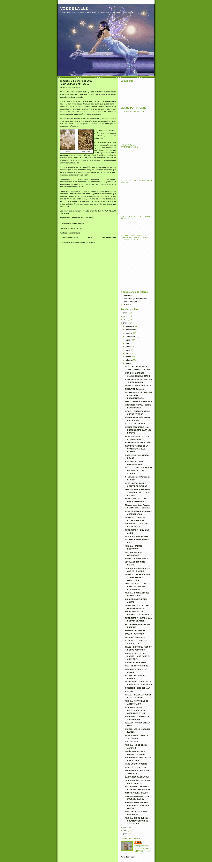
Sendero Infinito (130, 301)
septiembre (131, 336)
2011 (125, 320)
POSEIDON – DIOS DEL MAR (137, 688)
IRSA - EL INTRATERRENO (136, 666)
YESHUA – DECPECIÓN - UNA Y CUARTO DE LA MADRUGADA (138, 577)
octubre (129, 333)
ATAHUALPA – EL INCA (135, 424)
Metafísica (128, 296)
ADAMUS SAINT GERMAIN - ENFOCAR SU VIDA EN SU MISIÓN (137, 805)
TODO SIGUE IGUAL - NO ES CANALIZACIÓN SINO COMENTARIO (137, 587)
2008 (125, 831)
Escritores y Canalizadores (135, 299)
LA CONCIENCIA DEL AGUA (137, 777)
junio (128, 347)
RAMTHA (129, 691)
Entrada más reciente (69, 237)
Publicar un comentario (70, 233)
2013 (125, 313)
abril (128, 353)
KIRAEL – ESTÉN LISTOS (136, 767)
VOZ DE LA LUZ (74, 8)
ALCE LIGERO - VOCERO (136, 764)
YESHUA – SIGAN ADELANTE (138, 385)
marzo (129, 357)
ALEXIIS (127, 304)
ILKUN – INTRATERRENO (136, 662)
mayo (128, 350)
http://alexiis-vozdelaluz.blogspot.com (76, 218)
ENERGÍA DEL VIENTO (135, 630)
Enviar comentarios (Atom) (83, 242)
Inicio (90, 237)
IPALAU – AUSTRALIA (134, 634)
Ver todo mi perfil (128, 857)
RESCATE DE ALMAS (134, 389)
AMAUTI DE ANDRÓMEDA (136, 558)
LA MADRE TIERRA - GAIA (136, 536)
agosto (129, 340)
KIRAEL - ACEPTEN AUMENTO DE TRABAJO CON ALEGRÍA (138, 471)
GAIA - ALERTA (131, 742)
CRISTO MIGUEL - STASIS (136, 793)
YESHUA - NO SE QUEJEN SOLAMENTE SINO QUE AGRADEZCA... (136, 821)
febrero (129, 360)
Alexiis (139, 842)
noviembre (130, 330)
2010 (125, 323)
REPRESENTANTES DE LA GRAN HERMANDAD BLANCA (136, 449)
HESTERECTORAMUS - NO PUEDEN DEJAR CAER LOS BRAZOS (138, 430)
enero (128, 363)
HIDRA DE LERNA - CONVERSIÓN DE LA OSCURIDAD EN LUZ (135, 710)
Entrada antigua (109, 237)
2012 (125, 316)
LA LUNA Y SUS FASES (135, 637)
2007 (125, 834)
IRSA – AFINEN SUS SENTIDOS (138, 401)
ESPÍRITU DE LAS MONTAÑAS (138, 443)
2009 (125, 827)
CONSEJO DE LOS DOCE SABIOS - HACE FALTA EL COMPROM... (137, 656)
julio (128, 343)
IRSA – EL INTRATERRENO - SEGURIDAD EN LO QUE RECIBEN (137, 492)
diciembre (130, 326)
